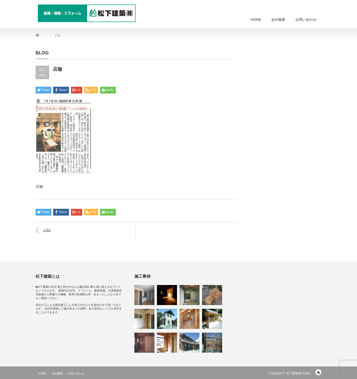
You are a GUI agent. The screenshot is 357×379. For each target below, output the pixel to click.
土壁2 (47, 230)
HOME (256, 20)
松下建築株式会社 (298, 373)
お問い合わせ (305, 20)
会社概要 (278, 20)
